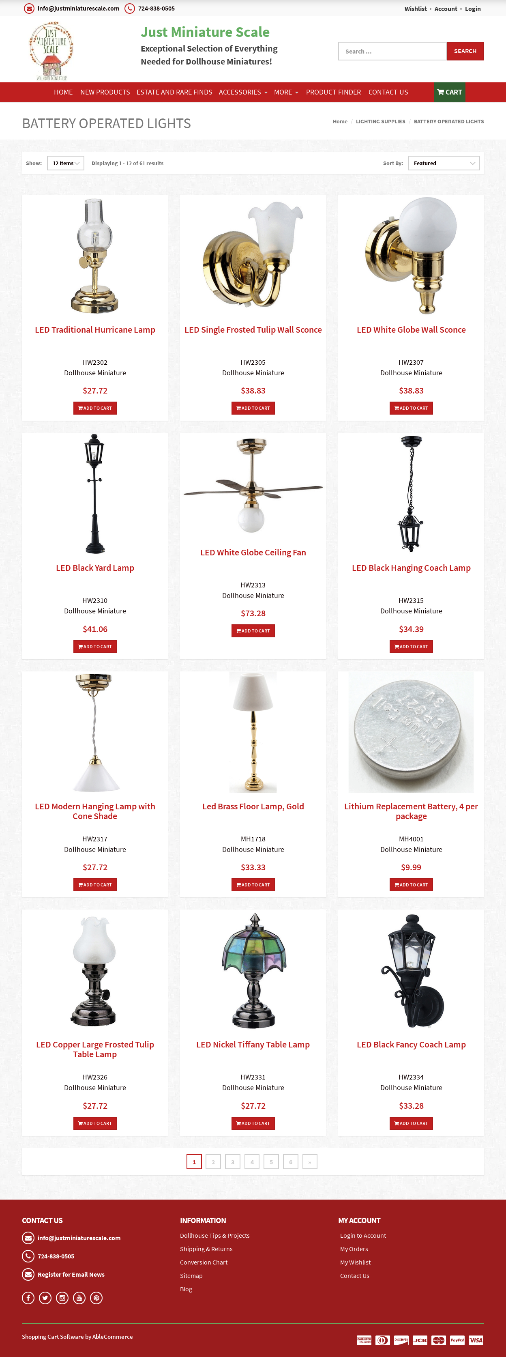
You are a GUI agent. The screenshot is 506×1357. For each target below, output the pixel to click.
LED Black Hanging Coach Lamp (411, 567)
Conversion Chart (203, 1262)
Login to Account (363, 1235)
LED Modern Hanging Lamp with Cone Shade (95, 811)
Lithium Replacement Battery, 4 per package (411, 811)
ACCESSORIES (243, 92)
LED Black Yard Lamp (95, 567)
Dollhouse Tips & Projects (215, 1235)
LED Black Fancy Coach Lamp (411, 1044)
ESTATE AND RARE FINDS (174, 92)
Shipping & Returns (206, 1249)
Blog (186, 1289)
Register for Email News (71, 1274)
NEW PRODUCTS (105, 92)
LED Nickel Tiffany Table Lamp (253, 1044)
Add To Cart (95, 408)
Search (465, 51)
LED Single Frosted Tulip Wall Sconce (253, 329)
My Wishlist (355, 1262)
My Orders (354, 1249)
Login (473, 8)
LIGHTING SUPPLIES (380, 121)
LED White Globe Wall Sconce (411, 329)
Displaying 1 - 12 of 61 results (127, 163)
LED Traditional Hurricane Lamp (95, 329)
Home (63, 92)
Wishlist (416, 8)
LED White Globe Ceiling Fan (253, 552)
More (286, 92)
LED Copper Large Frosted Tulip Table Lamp (95, 1049)
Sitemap (191, 1275)
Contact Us (388, 92)
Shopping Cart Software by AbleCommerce (77, 1336)
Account (446, 8)
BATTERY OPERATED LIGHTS (449, 121)
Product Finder (333, 92)
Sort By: (393, 163)
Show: (34, 163)
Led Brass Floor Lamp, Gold (253, 806)
